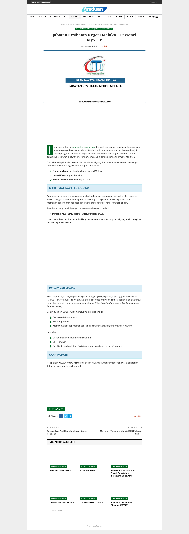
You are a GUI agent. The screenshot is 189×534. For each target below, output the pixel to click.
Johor (32, 16)
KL (65, 16)
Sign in (153, 2)
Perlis (130, 16)
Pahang (108, 16)
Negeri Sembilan (91, 16)
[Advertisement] (94, 131)
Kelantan (55, 16)
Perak (119, 16)
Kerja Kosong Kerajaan (103, 29)
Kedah (42, 16)
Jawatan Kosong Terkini (84, 29)
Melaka (75, 16)
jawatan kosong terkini (83, 151)
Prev (53, 515)
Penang (141, 16)
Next (60, 515)
